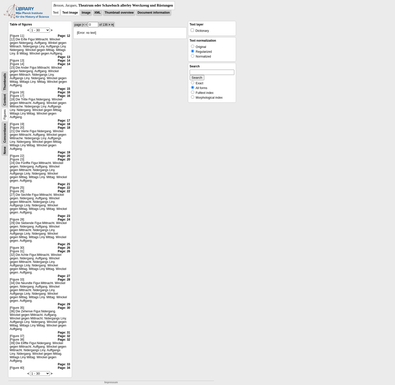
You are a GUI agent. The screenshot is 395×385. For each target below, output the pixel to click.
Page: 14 (64, 60)
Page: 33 (64, 364)
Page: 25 (64, 244)
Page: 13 (64, 57)
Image (86, 12)
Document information (154, 12)
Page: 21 (64, 184)
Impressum (111, 382)
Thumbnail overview (119, 12)
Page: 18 (64, 124)
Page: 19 (64, 152)
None (5, 150)
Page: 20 (64, 156)
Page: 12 (64, 36)
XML (97, 12)
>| (112, 24)
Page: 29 (64, 304)
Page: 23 (64, 216)
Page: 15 (64, 89)
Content (5, 99)
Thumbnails (5, 81)
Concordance (5, 133)
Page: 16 (64, 92)
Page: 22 (64, 187)
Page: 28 (64, 279)
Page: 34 (64, 368)
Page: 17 (64, 120)
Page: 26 (64, 248)
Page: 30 (64, 308)
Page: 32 (64, 336)
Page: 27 (64, 276)
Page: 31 (64, 332)
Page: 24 (64, 219)
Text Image (70, 12)
